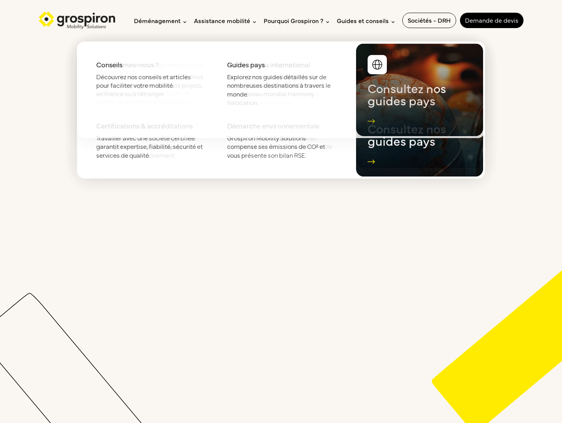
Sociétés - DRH (429, 20)
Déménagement (160, 20)
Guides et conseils (366, 20)
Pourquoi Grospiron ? (296, 20)
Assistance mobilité (225, 20)
